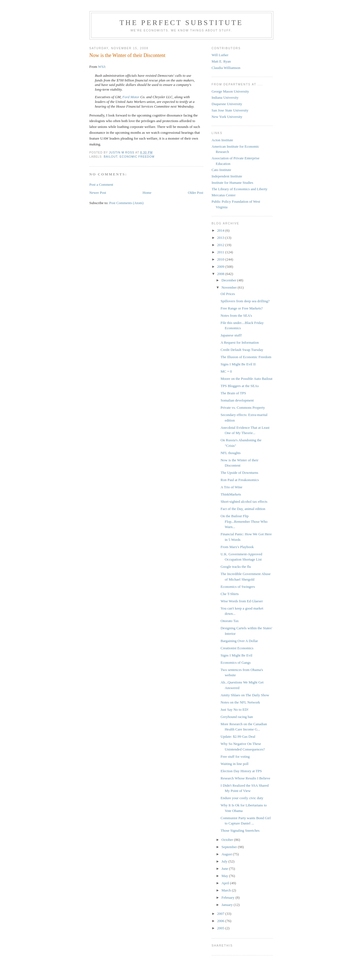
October (227, 840)
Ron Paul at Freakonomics (240, 480)
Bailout (111, 156)
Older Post (195, 192)
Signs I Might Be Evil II (238, 364)
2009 (221, 266)
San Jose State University (230, 110)
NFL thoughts (231, 453)
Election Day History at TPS (241, 771)
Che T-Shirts (230, 594)
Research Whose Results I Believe (245, 778)
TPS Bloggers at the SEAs (240, 386)
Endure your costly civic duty (242, 798)
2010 (221, 259)
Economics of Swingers (238, 586)
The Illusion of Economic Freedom (246, 357)
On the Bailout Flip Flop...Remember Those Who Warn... (244, 521)
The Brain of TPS (233, 393)
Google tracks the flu (236, 566)
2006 (221, 921)
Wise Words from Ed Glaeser (242, 601)
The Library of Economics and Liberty (240, 189)
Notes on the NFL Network (240, 702)
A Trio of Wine (231, 487)
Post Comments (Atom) (126, 203)
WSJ (101, 67)
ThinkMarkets (231, 494)
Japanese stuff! (231, 335)
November (229, 287)
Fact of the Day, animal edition (243, 509)
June (225, 868)
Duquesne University (227, 104)
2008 (221, 274)
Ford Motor (130, 97)
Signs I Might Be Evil (236, 655)
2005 (221, 928)
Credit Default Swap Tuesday (242, 350)
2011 (221, 252)
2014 (221, 230)
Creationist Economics (237, 648)
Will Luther (220, 55)
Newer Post (97, 192)
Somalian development (237, 400)
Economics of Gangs (236, 662)
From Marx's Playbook (237, 547)
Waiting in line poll (234, 764)
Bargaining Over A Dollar (239, 641)
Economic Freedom (136, 156)
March (226, 890)
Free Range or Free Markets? (242, 308)
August (227, 854)
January (227, 905)
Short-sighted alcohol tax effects (244, 501)
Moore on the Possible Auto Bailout (247, 379)
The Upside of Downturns (239, 472)
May (225, 876)
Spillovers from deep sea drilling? (245, 301)
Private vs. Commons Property (243, 407)
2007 (221, 914)
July (224, 861)
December (229, 280)
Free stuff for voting (235, 756)
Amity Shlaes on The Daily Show (245, 695)
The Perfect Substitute (181, 23)
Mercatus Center (224, 195)
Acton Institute (222, 140)
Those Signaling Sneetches (240, 830)
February (228, 897)
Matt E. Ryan (221, 61)
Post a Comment (101, 184)
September (229, 847)
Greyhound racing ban (237, 717)
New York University (227, 117)
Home (147, 192)
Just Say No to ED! (234, 709)
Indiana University (225, 97)
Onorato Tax (230, 621)
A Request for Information (240, 342)
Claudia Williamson (226, 68)
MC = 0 (226, 371)
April (225, 883)
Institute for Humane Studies (232, 182)
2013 (221, 238)
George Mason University (230, 91)
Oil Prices (228, 294)
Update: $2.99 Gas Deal (238, 736)
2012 (221, 245)
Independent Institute (227, 176)
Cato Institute (221, 170)
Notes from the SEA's (236, 315)
